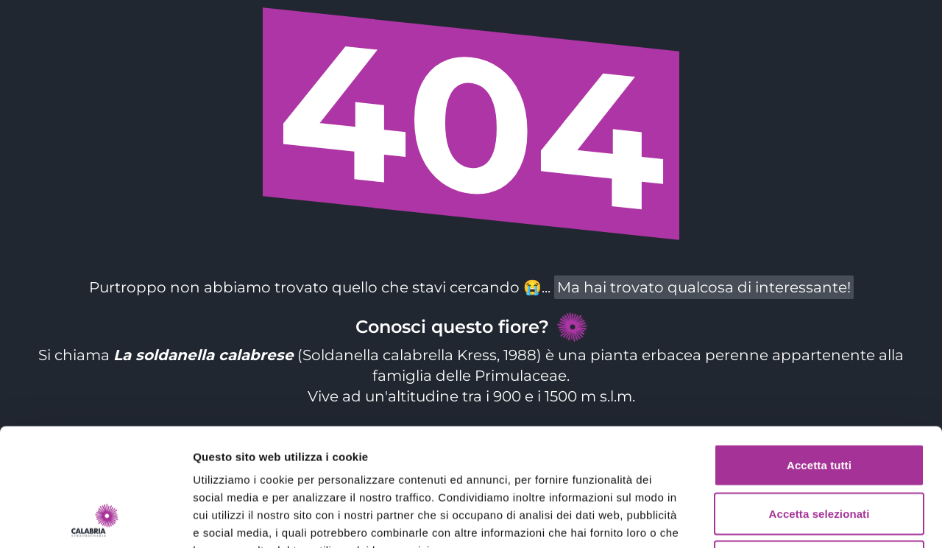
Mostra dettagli (774, 519)
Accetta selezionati (819, 403)
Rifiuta (818, 451)
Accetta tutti (819, 354)
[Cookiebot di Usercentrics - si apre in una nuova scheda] (95, 519)
